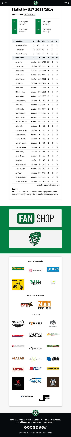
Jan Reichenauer (21, 181)
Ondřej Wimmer (21, 135)
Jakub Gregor (20, 156)
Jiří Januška (20, 75)
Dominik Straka (21, 147)
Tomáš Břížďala (21, 177)
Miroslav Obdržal (21, 143)
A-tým (20, 420)
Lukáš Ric (19, 160)
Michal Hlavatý (21, 164)
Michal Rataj (20, 152)
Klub (12, 420)
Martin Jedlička (21, 45)
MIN (43, 58)
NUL (43, 41)
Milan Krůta (19, 126)
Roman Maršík (20, 139)
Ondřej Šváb (20, 109)
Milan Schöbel (20, 118)
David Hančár (20, 169)
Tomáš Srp (19, 83)
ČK (57, 41)
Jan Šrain (19, 62)
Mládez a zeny (40, 420)
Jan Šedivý (20, 50)
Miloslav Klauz (20, 92)
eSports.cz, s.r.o (47, 432)
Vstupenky (49, 422)
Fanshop (37, 422)
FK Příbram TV (23, 422)
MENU (5, 3)
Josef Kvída (19, 105)
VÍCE (65, 3)
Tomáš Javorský (21, 54)
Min (38, 41)
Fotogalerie (55, 420)
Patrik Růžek (20, 96)
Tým (20, 22)
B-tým (28, 420)
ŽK (52, 41)
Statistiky (22, 24)
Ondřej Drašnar (21, 100)
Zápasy (25, 22)
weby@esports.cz (50, 194)
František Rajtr (20, 113)
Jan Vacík (19, 173)
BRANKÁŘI (19, 41)
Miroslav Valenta (21, 122)
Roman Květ (20, 66)
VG (48, 41)
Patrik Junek (20, 71)
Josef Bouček (20, 79)
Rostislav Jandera (22, 130)
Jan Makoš (19, 88)
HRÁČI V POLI (20, 58)
